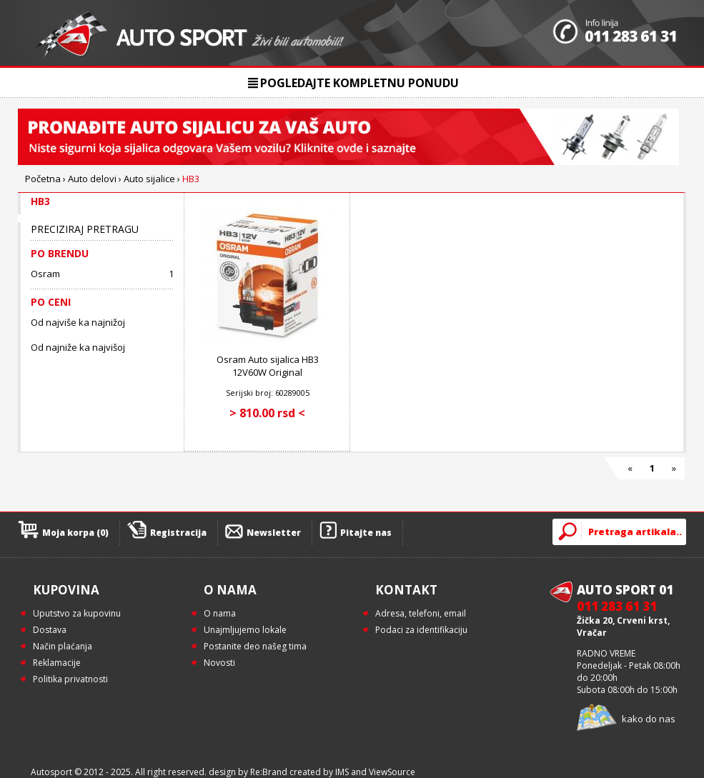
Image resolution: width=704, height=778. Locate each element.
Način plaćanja (62, 646)
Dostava (49, 630)
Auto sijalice (149, 178)
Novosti (219, 663)
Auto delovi (92, 178)
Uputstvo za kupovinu (77, 613)
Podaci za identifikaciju (421, 630)
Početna (43, 178)
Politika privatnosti (70, 679)
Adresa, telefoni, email (420, 613)
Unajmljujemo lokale (245, 630)
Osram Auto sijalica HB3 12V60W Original (268, 366)
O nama (220, 613)
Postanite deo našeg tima (255, 646)
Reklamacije (57, 663)
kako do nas (648, 718)
